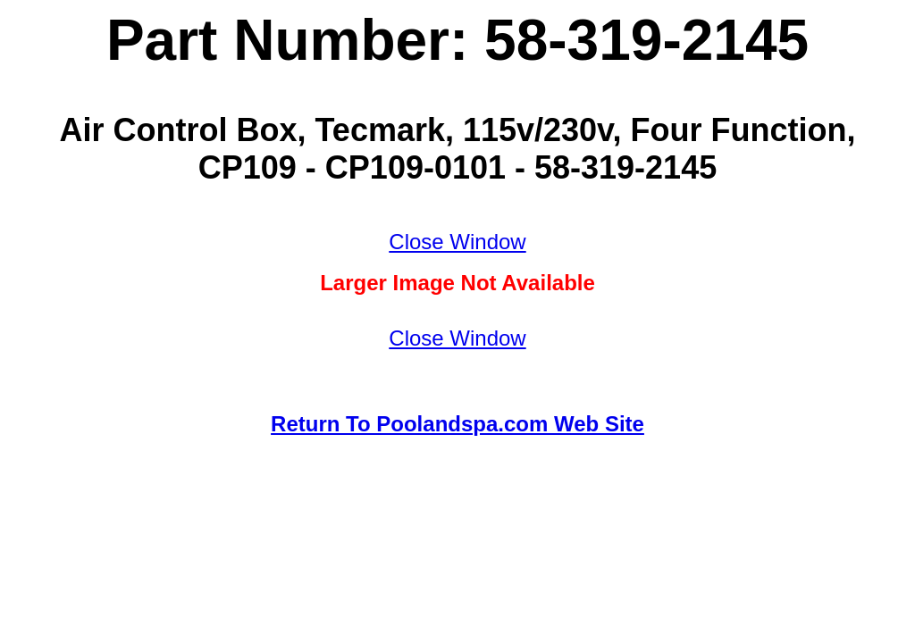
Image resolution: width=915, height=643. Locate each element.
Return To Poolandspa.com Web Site (457, 424)
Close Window (457, 242)
